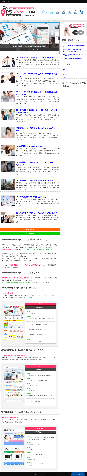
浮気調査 (64, 77)
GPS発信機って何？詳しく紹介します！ (71, 51)
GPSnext (43, 21)
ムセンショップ (51, 21)
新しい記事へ (29, 233)
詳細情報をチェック (41, 307)
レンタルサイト (40, 304)
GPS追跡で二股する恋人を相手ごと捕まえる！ (34, 58)
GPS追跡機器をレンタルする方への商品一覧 (12, 21)
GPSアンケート (29, 21)
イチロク (36, 21)
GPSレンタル (65, 72)
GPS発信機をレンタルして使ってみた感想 (72, 49)
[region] (30, 38)
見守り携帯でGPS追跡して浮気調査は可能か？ (73, 58)
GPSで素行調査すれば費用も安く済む (31, 197)
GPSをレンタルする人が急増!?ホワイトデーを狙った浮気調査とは (73, 55)
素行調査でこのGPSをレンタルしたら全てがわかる (36, 213)
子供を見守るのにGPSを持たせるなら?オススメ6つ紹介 (74, 46)
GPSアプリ (65, 69)
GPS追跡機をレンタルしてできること (31, 146)
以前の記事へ (29, 229)
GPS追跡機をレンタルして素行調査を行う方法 (34, 181)
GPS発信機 (65, 74)
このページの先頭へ (78, 474)
